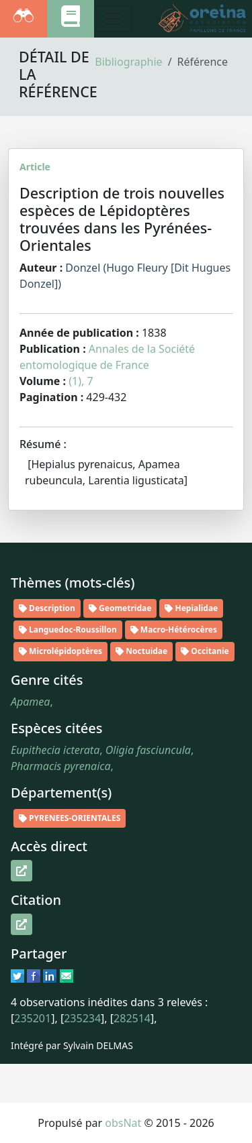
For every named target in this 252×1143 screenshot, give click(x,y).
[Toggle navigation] (113, 18)
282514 (132, 1018)
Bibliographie (128, 61)
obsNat (123, 1122)
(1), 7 (81, 381)
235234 (82, 1018)
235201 (32, 1018)
